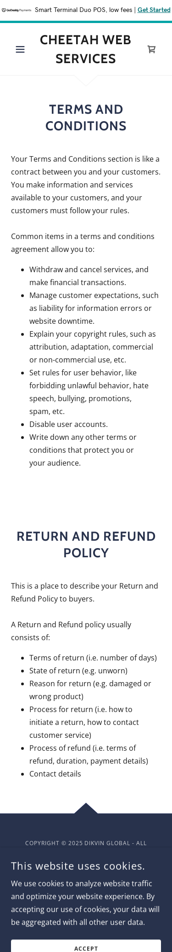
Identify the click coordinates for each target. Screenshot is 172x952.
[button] (22, 49)
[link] (86, 49)
